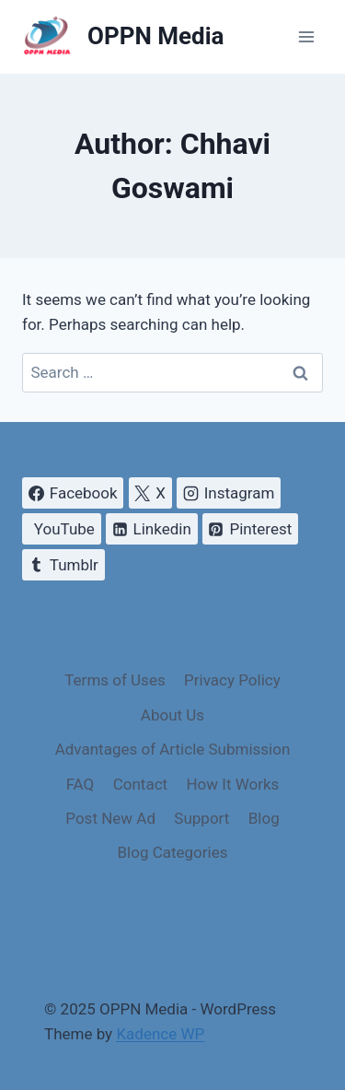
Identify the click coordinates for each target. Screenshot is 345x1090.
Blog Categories (173, 852)
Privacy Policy (232, 680)
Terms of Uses (114, 680)
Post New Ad (110, 818)
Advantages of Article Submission (173, 749)
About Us (172, 715)
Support (201, 818)
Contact (140, 784)
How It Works (232, 784)
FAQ (80, 784)
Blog (264, 818)
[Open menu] (306, 36)
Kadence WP (160, 1034)
